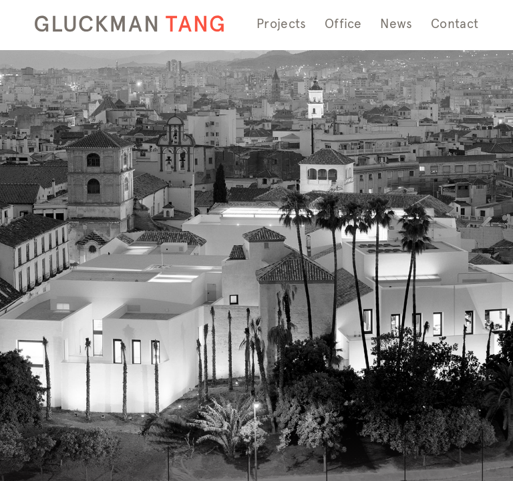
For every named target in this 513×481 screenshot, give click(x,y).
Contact (454, 23)
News (396, 23)
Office (343, 23)
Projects (281, 23)
